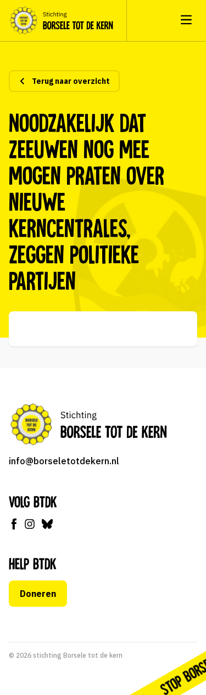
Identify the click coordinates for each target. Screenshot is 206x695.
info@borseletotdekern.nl (64, 460)
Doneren (38, 593)
